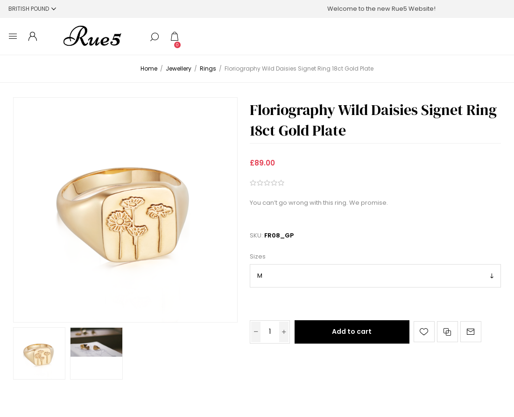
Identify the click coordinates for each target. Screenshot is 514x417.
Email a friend (470, 331)
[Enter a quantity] (270, 332)
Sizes (258, 256)
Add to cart (352, 331)
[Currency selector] (32, 8)
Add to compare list (447, 331)
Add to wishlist (424, 331)
